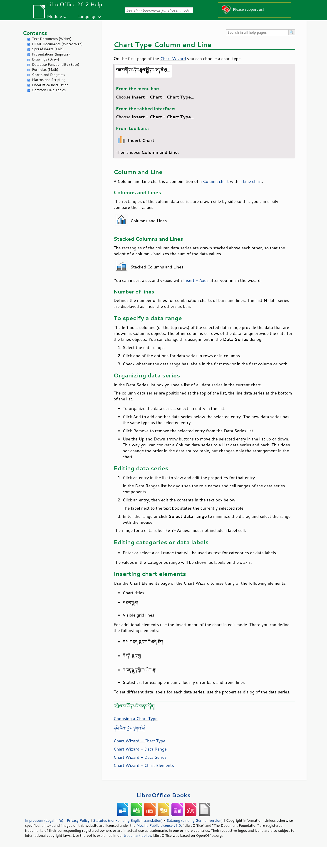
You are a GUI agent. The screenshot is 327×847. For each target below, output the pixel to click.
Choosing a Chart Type (135, 718)
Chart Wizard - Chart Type (139, 741)
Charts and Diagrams (48, 74)
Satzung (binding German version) (195, 820)
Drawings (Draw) (45, 59)
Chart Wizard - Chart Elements (144, 765)
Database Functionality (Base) (55, 64)
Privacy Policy (78, 820)
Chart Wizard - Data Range (140, 749)
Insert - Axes (195, 280)
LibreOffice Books (163, 795)
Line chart (252, 181)
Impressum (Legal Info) (44, 820)
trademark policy (137, 835)
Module (54, 16)
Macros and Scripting (48, 79)
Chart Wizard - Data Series (140, 757)
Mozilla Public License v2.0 (158, 825)
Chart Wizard (173, 58)
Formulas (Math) (45, 69)
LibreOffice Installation (50, 85)
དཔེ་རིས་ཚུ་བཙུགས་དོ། (129, 728)
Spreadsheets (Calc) (48, 49)
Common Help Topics (49, 90)
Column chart (216, 181)
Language (87, 16)
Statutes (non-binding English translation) (127, 820)
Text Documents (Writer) (52, 38)
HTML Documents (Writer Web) (57, 44)
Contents (35, 32)
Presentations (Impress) (51, 54)
